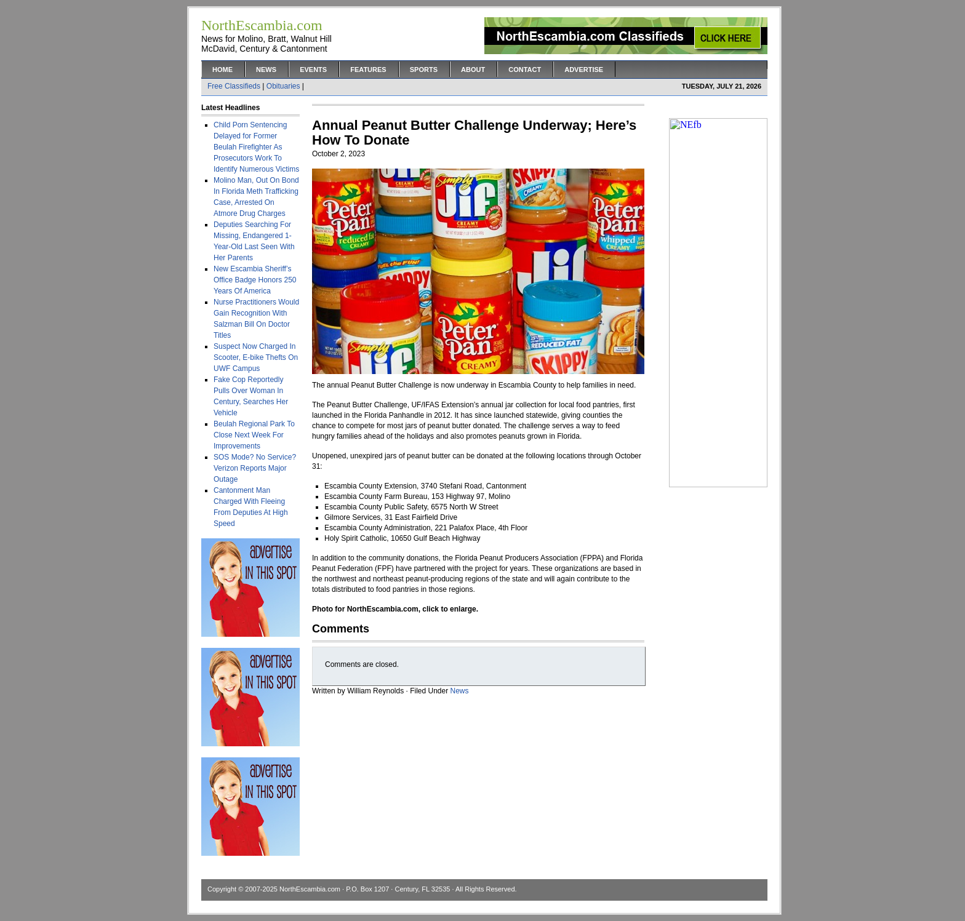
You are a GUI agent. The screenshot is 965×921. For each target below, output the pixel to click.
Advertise (583, 69)
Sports (424, 69)
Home (222, 69)
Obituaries (283, 86)
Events (313, 69)
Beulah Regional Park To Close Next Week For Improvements (254, 435)
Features (368, 69)
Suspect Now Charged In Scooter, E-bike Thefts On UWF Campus (256, 357)
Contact (524, 69)
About (473, 69)
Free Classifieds (233, 86)
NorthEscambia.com (309, 889)
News (266, 69)
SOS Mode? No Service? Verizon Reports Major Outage (255, 468)
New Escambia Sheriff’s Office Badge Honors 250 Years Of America (255, 280)
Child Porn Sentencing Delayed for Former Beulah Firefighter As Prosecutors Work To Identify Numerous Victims (256, 147)
